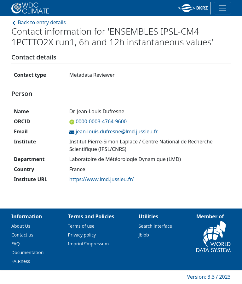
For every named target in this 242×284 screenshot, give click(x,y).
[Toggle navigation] (222, 8)
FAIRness (20, 261)
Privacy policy (82, 235)
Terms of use (81, 226)
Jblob (144, 235)
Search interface (155, 226)
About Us (20, 226)
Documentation (27, 252)
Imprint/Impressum (88, 244)
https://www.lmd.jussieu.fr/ (101, 179)
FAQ (15, 244)
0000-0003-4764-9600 (100, 121)
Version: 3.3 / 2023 (209, 276)
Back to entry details (38, 22)
